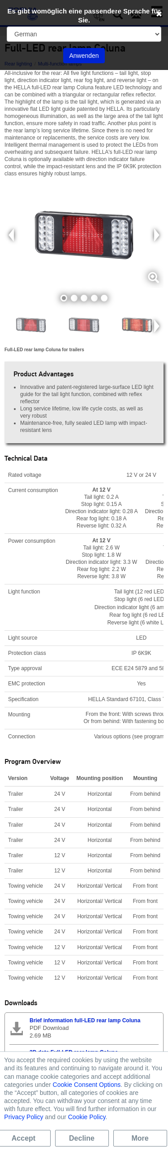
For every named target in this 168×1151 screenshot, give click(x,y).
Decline (82, 1138)
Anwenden (84, 55)
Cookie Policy (87, 1116)
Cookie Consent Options (87, 1084)
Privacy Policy (23, 1116)
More (139, 1138)
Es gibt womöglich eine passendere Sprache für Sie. (84, 15)
